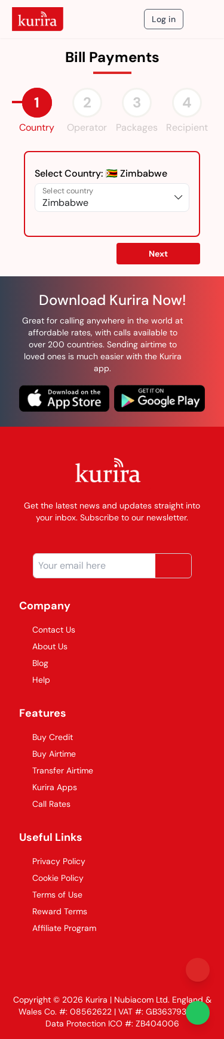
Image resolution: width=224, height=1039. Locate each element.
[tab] (37, 103)
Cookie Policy (51, 877)
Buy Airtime (47, 753)
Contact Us (47, 629)
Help (34, 679)
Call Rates (44, 803)
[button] (158, 252)
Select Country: (101, 173)
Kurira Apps (48, 787)
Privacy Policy (52, 861)
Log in (164, 19)
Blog (33, 663)
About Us (43, 646)
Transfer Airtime (56, 770)
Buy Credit (46, 737)
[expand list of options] (178, 197)
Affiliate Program (57, 928)
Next (158, 253)
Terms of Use (50, 894)
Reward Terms (53, 911)
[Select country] (104, 197)
